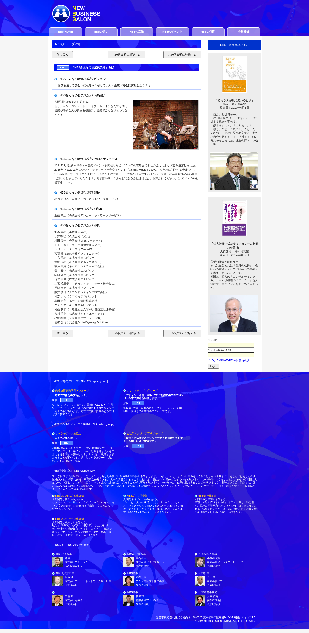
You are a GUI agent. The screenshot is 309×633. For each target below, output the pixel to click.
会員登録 (243, 31)
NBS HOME (65, 31)
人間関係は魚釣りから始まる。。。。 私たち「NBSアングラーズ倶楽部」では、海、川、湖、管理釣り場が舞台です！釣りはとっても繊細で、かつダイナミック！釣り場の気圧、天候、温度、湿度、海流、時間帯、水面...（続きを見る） (83, 529)
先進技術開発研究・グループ (72, 390)
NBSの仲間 (208, 31)
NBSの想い (101, 31)
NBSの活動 (137, 31)
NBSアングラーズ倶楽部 (69, 518)
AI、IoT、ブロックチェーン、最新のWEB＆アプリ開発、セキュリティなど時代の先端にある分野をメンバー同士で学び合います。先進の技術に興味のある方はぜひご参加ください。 (83, 409)
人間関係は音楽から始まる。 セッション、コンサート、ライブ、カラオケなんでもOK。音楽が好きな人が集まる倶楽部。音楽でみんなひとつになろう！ (83, 504)
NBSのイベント (172, 31)
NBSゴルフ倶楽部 (137, 495)
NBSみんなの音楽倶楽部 (69, 495)
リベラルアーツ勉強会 (68, 433)
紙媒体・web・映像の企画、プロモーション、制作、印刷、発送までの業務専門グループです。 (154, 409)
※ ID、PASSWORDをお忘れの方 (229, 360)
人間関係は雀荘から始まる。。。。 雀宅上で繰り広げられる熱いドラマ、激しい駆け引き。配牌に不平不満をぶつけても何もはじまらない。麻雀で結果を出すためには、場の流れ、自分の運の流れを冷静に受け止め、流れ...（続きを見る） (226, 506)
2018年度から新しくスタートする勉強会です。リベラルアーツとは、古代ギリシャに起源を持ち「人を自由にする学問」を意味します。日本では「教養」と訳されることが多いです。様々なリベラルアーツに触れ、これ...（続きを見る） (83, 454)
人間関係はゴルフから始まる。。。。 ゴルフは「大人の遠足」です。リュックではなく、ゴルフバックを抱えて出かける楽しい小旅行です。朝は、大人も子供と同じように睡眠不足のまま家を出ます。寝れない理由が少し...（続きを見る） (154, 506)
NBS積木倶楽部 (207, 495)
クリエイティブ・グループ (142, 390)
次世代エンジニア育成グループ (145, 433)
